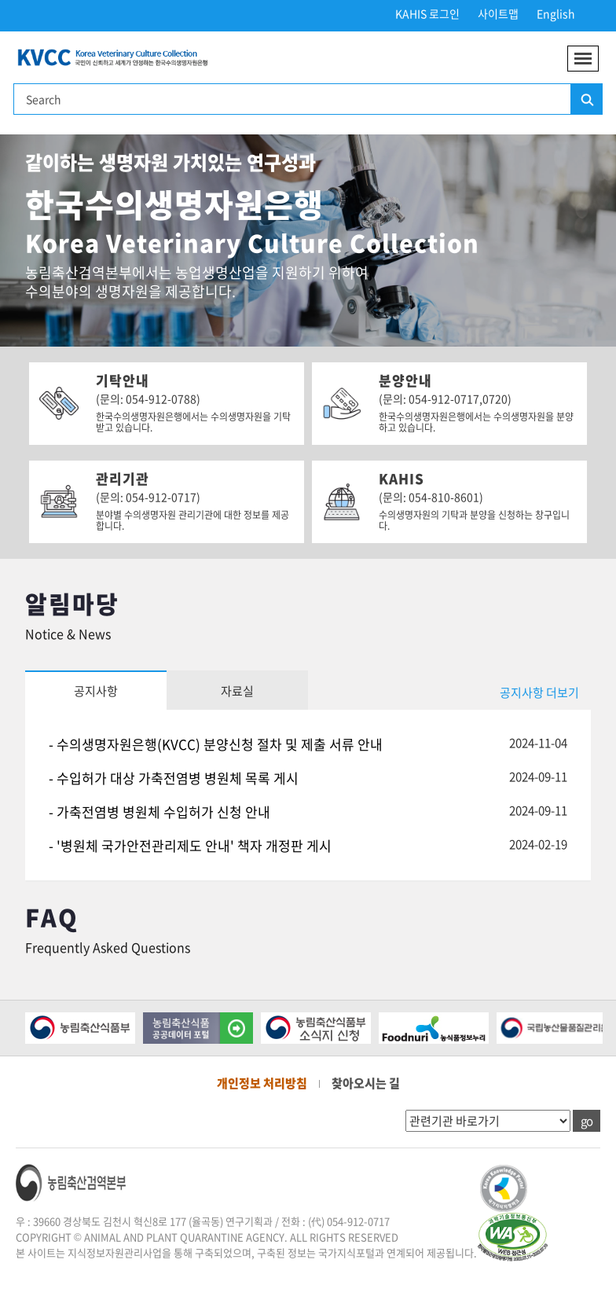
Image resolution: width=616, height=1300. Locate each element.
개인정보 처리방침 (262, 1083)
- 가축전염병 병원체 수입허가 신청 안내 (159, 811)
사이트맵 (498, 13)
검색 (586, 100)
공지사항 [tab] (96, 691)
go (586, 1120)
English (556, 13)
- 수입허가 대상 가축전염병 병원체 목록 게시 (174, 778)
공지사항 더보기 (539, 692)
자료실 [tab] (237, 691)
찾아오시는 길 (366, 1083)
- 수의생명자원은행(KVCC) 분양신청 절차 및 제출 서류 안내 (216, 744)
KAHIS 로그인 (427, 13)
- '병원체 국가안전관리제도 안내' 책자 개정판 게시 (190, 845)
